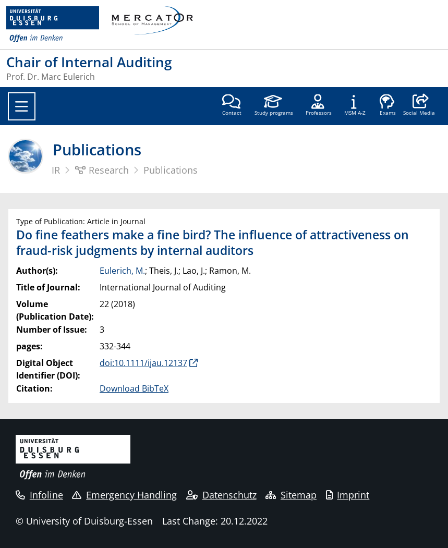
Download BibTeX (134, 388)
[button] (419, 105)
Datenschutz (221, 495)
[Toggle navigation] (21, 106)
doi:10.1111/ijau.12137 (143, 363)
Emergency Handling (124, 495)
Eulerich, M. (122, 270)
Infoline (39, 495)
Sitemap (291, 495)
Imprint (348, 495)
